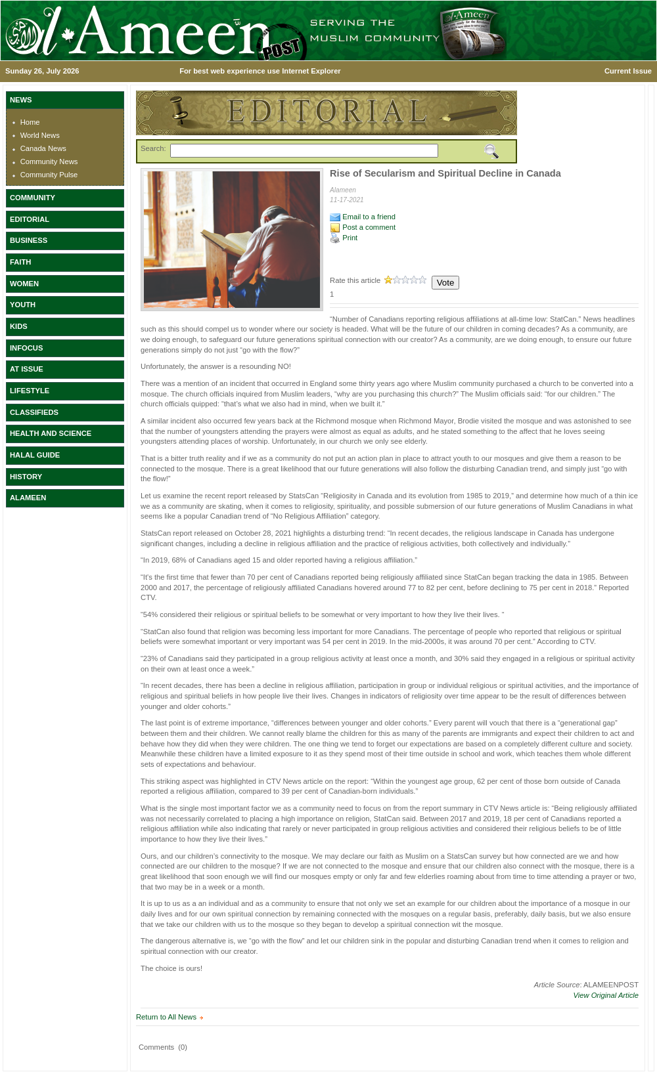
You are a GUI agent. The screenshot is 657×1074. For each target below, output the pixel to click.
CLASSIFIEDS (34, 412)
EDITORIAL (29, 219)
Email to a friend (363, 217)
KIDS (19, 326)
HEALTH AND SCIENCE (50, 433)
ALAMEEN (28, 498)
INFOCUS (26, 348)
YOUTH (22, 305)
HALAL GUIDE (35, 455)
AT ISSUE (26, 369)
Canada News (43, 148)
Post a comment (363, 227)
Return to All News (166, 1017)
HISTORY (26, 477)
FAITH (20, 262)
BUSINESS (28, 240)
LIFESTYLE (29, 391)
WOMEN (24, 284)
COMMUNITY (32, 198)
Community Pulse (49, 175)
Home (30, 122)
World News (40, 135)
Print (343, 238)
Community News (49, 161)
